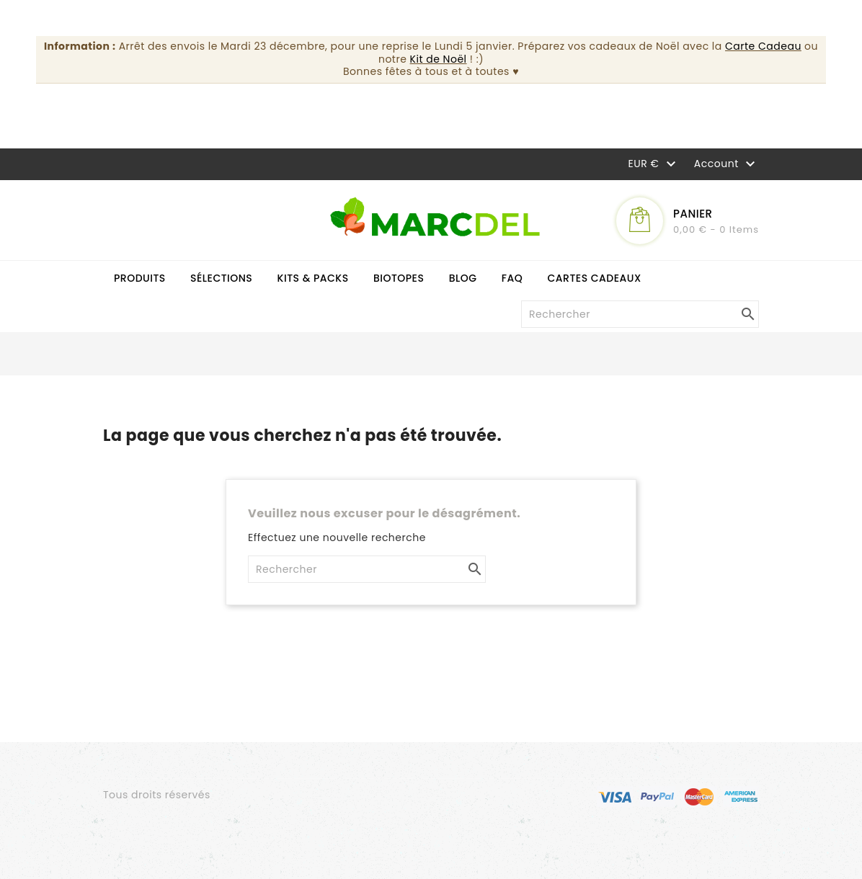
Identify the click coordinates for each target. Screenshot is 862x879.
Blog (463, 278)
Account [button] (726, 164)
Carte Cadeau (763, 46)
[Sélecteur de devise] (654, 163)
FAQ (512, 278)
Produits (140, 278)
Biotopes (399, 278)
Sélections (221, 278)
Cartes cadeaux (594, 278)
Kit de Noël (438, 59)
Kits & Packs (313, 278)
